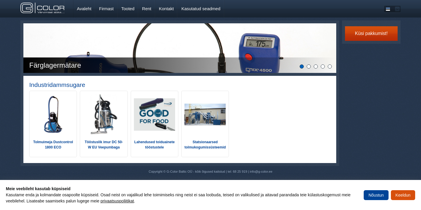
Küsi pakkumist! (371, 33)
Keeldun (403, 195)
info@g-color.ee (261, 171)
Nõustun (376, 195)
